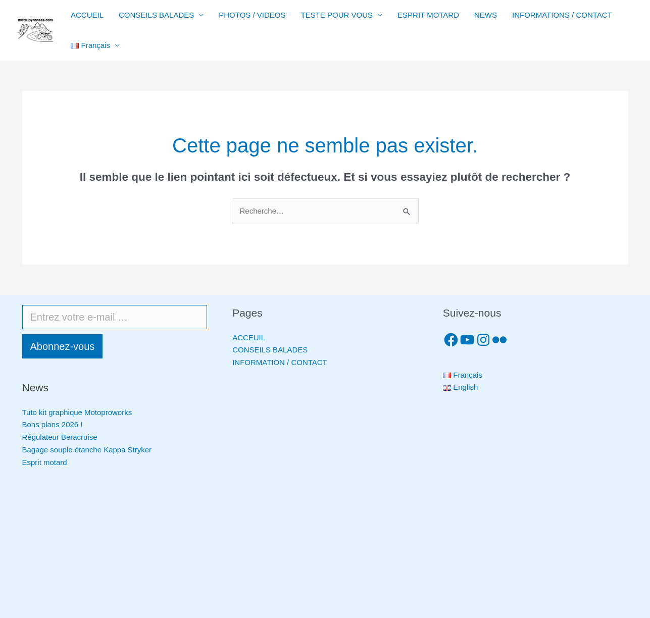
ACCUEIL (87, 15)
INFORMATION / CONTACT (279, 362)
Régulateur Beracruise (59, 437)
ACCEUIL (248, 337)
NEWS (485, 15)
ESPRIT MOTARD (428, 15)
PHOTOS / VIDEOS (252, 15)
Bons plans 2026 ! (52, 424)
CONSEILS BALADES (156, 15)
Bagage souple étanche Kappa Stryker (87, 449)
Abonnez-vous (62, 346)
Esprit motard (44, 462)
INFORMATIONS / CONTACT (562, 15)
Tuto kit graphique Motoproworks (77, 412)
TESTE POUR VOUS (337, 15)
